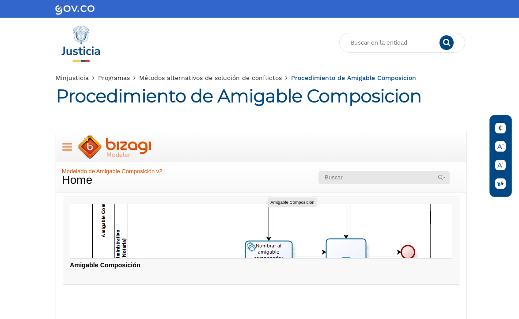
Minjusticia (72, 77)
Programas (114, 77)
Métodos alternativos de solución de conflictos (210, 77)
